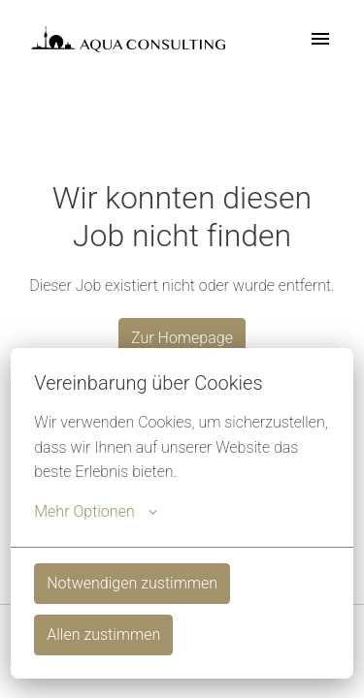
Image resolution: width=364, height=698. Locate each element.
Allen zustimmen (103, 634)
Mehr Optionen (95, 512)
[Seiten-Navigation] (320, 38)
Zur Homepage (182, 338)
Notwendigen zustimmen (132, 583)
